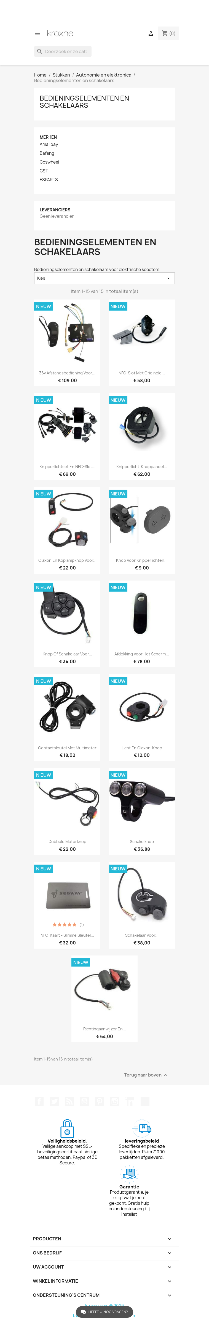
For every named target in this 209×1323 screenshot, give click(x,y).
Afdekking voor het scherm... (141, 654)
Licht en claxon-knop (142, 747)
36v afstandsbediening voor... (67, 373)
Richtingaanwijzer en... (104, 1028)
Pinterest (99, 1101)
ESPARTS (49, 180)
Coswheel (49, 162)
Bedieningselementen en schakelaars (84, 101)
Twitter (54, 1101)
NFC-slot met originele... (142, 373)
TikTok (145, 1101)
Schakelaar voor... (142, 935)
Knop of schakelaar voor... (67, 654)
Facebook (39, 1101)
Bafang (47, 153)
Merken (48, 137)
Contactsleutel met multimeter (67, 747)
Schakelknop (142, 841)
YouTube (84, 1101)
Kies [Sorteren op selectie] (104, 278)
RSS (69, 1101)
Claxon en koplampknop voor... (67, 560)
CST (44, 171)
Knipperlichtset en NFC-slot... (67, 466)
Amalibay (49, 144)
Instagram (114, 1101)
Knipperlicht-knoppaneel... (141, 466)
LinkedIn (129, 1101)
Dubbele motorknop (67, 841)
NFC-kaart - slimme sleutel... (67, 935)
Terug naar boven (146, 1075)
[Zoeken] (63, 51)
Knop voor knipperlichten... (142, 560)
